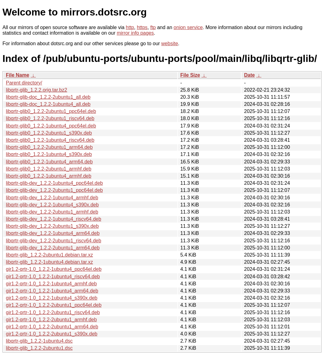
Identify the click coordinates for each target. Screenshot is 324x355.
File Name (17, 75)
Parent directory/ (24, 82)
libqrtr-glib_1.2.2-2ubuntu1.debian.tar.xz (49, 255)
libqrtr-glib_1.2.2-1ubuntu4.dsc (39, 341)
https (142, 27)
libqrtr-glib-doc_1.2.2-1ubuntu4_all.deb (48, 104)
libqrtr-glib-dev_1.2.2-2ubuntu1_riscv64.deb (53, 240)
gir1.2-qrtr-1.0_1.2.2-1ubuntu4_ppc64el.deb (54, 269)
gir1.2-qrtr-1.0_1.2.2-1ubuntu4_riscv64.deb (53, 276)
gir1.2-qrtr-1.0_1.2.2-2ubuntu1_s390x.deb (51, 333)
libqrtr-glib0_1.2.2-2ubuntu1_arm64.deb (49, 147)
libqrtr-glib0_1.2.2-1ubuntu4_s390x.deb (49, 154)
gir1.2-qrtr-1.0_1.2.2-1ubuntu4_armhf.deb (51, 283)
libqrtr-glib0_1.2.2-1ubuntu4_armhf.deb (48, 176)
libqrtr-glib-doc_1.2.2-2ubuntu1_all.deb (48, 97)
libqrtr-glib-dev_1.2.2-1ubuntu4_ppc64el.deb (54, 183)
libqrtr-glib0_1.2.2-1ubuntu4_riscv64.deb (50, 140)
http (130, 27)
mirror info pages (135, 33)
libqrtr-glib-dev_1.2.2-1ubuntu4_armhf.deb (52, 197)
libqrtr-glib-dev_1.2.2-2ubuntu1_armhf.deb (52, 211)
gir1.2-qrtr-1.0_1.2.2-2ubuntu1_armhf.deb (51, 319)
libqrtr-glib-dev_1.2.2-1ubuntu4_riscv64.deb (53, 219)
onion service (188, 27)
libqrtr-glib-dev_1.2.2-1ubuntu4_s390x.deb (52, 204)
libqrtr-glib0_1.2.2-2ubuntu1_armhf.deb (48, 168)
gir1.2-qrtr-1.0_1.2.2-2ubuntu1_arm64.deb (52, 326)
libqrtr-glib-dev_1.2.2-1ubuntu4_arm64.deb (52, 233)
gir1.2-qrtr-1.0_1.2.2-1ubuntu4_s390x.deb (51, 298)
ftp (153, 27)
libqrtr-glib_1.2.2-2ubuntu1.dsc (39, 348)
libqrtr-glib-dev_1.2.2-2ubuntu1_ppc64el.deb (54, 190)
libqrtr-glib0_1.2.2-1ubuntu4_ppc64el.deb (51, 125)
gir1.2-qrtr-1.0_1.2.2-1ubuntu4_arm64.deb (52, 290)
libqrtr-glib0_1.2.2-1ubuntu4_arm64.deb (49, 161)
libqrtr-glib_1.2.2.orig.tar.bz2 (36, 90)
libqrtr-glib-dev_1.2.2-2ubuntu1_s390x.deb (52, 226)
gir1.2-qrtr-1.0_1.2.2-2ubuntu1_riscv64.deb (53, 312)
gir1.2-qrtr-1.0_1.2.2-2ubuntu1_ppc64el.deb (54, 305)
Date (249, 75)
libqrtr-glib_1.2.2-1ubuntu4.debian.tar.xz (49, 262)
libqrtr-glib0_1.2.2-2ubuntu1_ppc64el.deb (51, 111)
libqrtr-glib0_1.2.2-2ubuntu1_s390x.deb (49, 133)
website (169, 43)
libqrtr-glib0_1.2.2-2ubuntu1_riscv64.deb (50, 118)
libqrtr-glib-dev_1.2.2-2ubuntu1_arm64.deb (52, 247)
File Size (190, 75)
